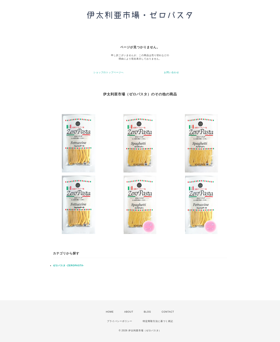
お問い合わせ (171, 72)
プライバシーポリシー (119, 321)
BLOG (147, 311)
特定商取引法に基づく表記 (158, 321)
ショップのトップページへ (108, 72)
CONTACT (168, 311)
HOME (110, 311)
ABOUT (128, 311)
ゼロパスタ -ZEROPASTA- (68, 265)
